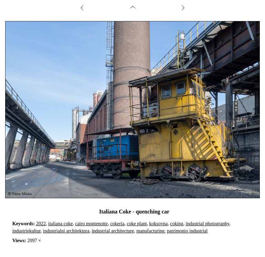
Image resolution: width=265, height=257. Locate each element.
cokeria (117, 223)
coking (176, 223)
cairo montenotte (91, 223)
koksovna (158, 223)
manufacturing (150, 231)
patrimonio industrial (187, 231)
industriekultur (26, 231)
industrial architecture (113, 231)
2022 (41, 223)
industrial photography (207, 223)
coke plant (137, 223)
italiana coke (60, 223)
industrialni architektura (66, 231)
